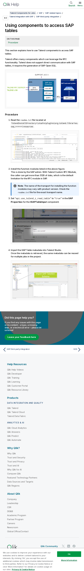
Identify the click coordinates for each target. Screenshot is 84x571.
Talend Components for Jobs (22, 13)
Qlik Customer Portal (17, 385)
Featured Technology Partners (22, 477)
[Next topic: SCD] (62, 349)
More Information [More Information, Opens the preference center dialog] (69, 560)
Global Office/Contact (17, 531)
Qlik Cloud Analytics (17, 428)
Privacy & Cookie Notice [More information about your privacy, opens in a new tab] (23, 569)
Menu (80, 5)
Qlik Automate (14, 440)
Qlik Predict (13, 436)
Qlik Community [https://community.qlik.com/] (49, 546)
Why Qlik (11, 453)
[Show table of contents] (6, 13)
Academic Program (16, 515)
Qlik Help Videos (15, 369)
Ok (69, 554)
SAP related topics (53, 13)
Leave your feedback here (21, 337)
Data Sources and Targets (20, 481)
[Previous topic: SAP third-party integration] (21, 349)
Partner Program (15, 519)
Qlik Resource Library (17, 389)
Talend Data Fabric (16, 416)
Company (12, 499)
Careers (11, 523)
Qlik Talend (12, 408)
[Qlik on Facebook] (74, 546)
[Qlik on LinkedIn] (68, 546)
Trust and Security (16, 457)
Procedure (13, 42)
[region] (42, 559)
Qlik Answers (13, 432)
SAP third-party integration (47, 16)
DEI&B (10, 511)
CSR (9, 507)
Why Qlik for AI (14, 469)
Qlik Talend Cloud (16, 412)
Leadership (12, 503)
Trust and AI (13, 465)
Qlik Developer (14, 373)
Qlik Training (13, 377)
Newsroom (12, 527)
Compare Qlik (14, 473)
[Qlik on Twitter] (63, 546)
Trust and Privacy (15, 461)
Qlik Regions (13, 485)
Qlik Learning (13, 381)
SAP (40, 13)
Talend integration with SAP (21, 16)
